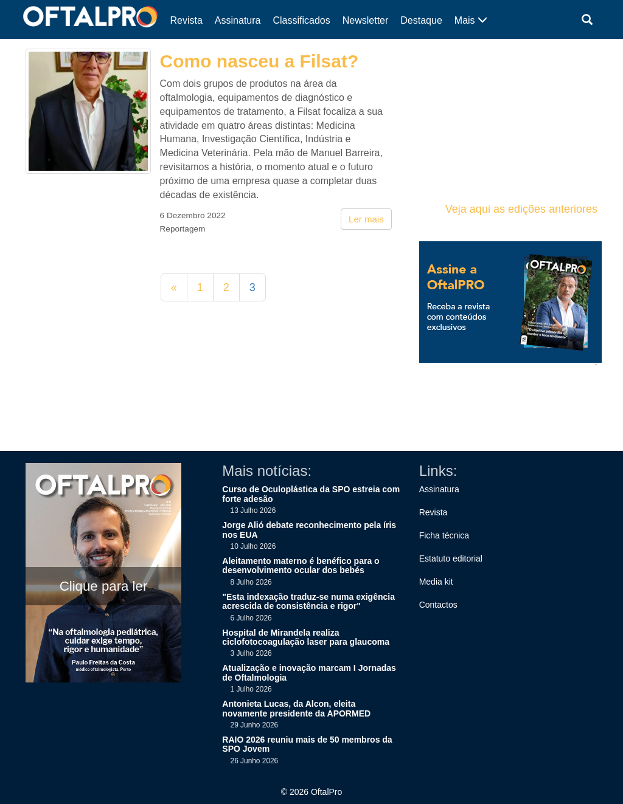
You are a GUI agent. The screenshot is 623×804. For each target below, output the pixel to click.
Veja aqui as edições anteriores (521, 209)
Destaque (421, 20)
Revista (186, 20)
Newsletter (366, 20)
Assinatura (238, 20)
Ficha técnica (444, 535)
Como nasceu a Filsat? (259, 61)
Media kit (436, 581)
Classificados (301, 20)
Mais (470, 20)
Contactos (438, 605)
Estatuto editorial (450, 558)
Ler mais (366, 219)
